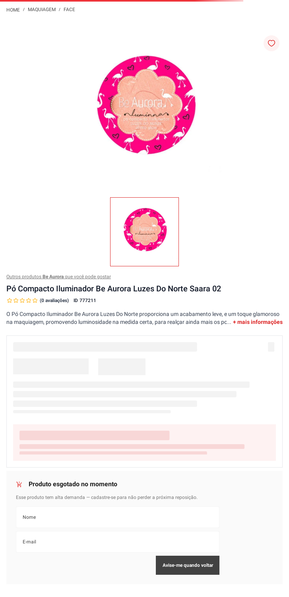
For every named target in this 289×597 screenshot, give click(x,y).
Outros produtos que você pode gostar (58, 276)
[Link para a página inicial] (13, 9)
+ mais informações (258, 322)
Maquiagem (42, 9)
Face (69, 9)
